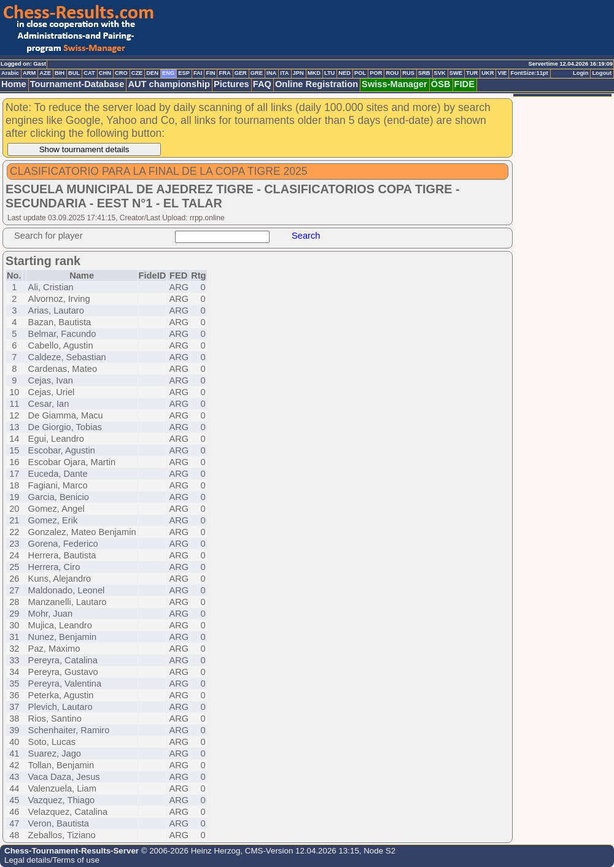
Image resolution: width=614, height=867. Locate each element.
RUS (408, 73)
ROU (392, 73)
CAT (89, 73)
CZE (137, 73)
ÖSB (441, 84)
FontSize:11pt (529, 73)
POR (376, 73)
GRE (257, 73)
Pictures (231, 84)
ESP (184, 73)
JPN (298, 73)
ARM (29, 73)
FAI (198, 73)
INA (271, 73)
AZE (45, 73)
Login (580, 73)
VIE (502, 73)
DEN (152, 73)
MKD (314, 73)
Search (306, 236)
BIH (59, 73)
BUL (74, 73)
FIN (210, 73)
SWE (455, 73)
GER (241, 73)
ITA (284, 73)
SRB (424, 73)
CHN (105, 73)
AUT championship (169, 84)
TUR (472, 73)
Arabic (10, 73)
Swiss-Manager (394, 84)
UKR (487, 73)
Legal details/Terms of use (51, 860)
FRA (224, 73)
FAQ (262, 84)
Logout (602, 73)
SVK (440, 73)
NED (344, 73)
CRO (121, 73)
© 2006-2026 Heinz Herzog (189, 850)
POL (360, 73)
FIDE (464, 84)
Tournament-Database (77, 84)
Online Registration (316, 84)
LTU (329, 73)
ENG (168, 73)
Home (13, 84)
